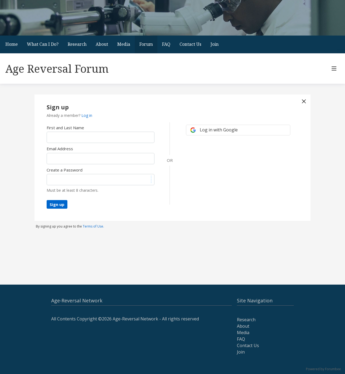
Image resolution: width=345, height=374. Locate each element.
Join (215, 44)
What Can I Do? (42, 44)
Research (77, 44)
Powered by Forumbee (323, 369)
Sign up (57, 204)
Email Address (60, 148)
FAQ (166, 44)
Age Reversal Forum (57, 68)
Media (123, 44)
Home (11, 44)
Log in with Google (219, 130)
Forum (146, 44)
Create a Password (64, 169)
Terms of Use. (93, 226)
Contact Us (190, 44)
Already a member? (69, 115)
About (102, 44)
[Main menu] (334, 68)
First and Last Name (65, 127)
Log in (86, 115)
